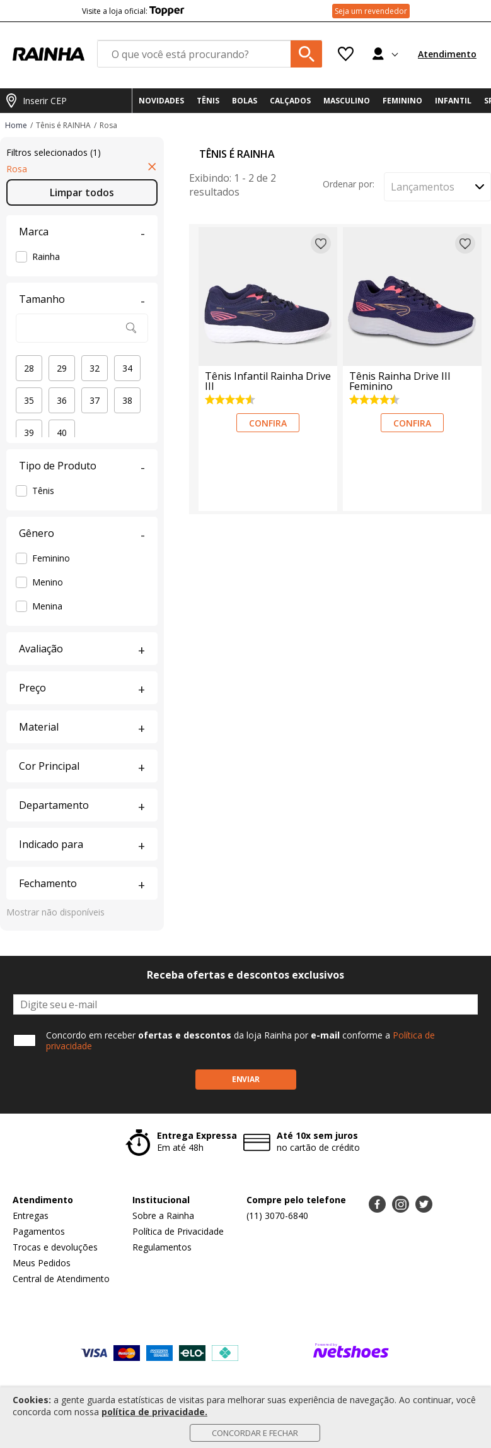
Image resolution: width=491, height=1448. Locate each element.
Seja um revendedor (371, 11)
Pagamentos (39, 1231)
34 (127, 368)
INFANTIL (453, 100)
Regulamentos (162, 1247)
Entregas (31, 1215)
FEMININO (402, 100)
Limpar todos (82, 192)
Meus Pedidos (42, 1263)
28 (29, 368)
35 (29, 400)
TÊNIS (208, 100)
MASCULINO (346, 100)
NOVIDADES (161, 100)
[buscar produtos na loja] (306, 54)
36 (62, 400)
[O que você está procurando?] (209, 54)
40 (62, 433)
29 (62, 368)
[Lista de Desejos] (346, 54)
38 (127, 400)
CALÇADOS (290, 100)
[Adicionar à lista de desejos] (321, 243)
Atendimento (447, 54)
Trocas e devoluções (55, 1247)
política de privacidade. (154, 1412)
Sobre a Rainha (163, 1215)
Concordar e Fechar (255, 1433)
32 (95, 368)
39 (29, 433)
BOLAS (244, 100)
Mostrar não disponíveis (55, 912)
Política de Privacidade (178, 1231)
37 (95, 400)
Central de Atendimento (61, 1279)
